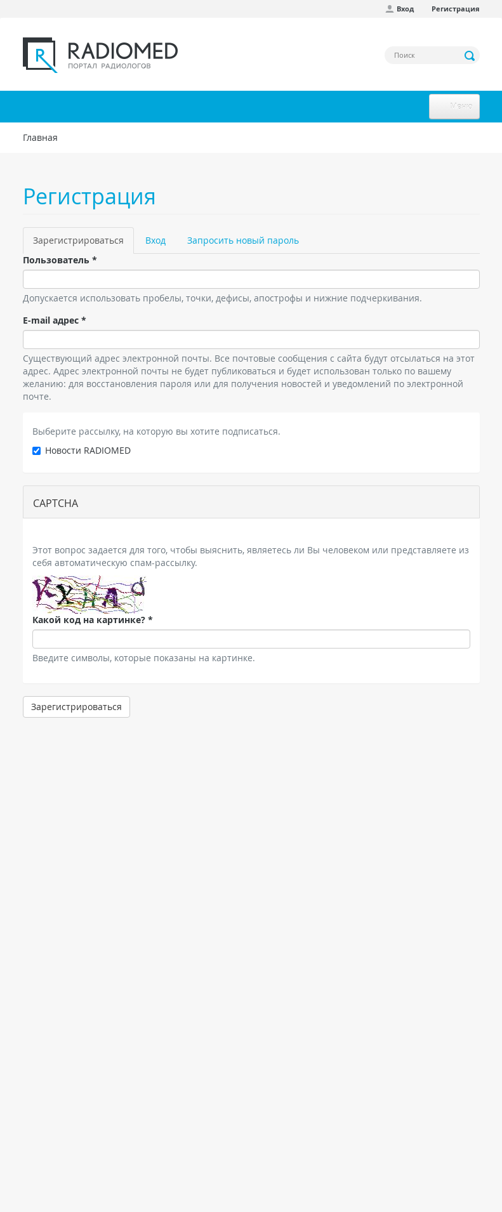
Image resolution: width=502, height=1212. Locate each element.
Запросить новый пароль (243, 240)
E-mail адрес (54, 320)
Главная (40, 137)
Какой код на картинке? (92, 620)
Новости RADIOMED (81, 450)
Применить (470, 55)
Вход (405, 8)
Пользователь (60, 260)
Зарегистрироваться (83, 244)
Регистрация (456, 8)
